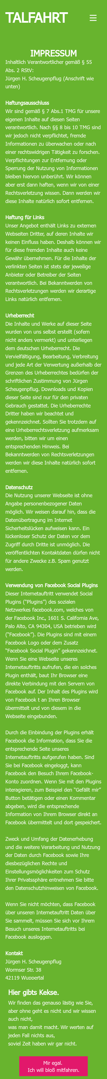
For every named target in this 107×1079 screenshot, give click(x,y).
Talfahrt (36, 17)
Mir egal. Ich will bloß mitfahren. (53, 1066)
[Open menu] (93, 17)
